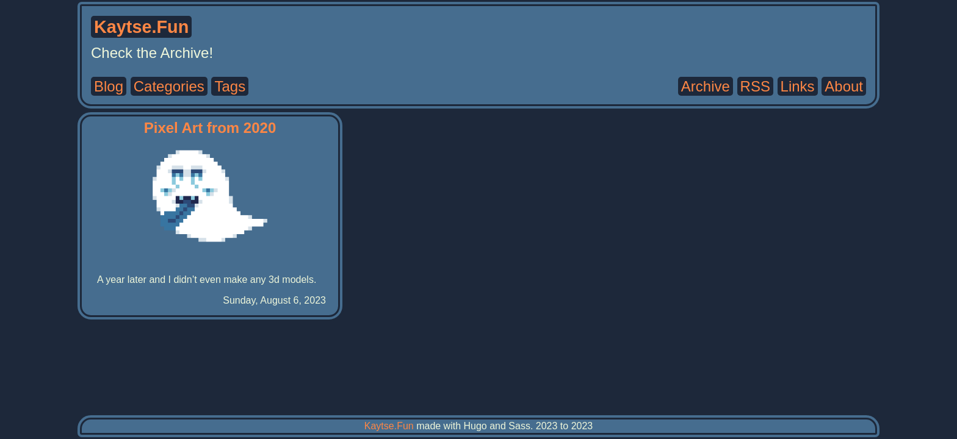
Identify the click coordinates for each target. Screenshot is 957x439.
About (844, 86)
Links (798, 86)
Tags (229, 86)
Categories (169, 86)
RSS (755, 86)
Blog (108, 86)
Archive (705, 86)
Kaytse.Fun (389, 426)
